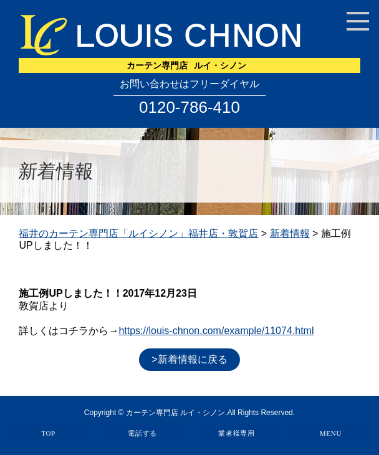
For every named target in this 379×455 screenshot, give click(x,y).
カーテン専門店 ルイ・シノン (175, 412)
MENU (331, 433)
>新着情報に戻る (189, 359)
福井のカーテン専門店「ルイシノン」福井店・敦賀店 (138, 233)
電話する (142, 433)
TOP (48, 433)
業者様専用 (236, 433)
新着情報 (290, 233)
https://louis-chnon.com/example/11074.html (216, 330)
